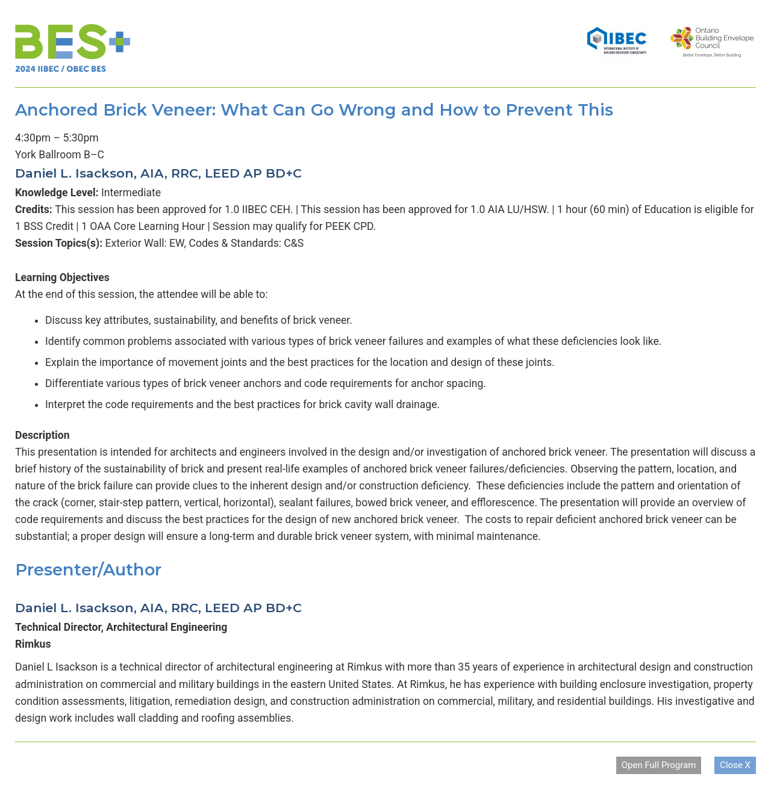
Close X (735, 765)
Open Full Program (659, 765)
